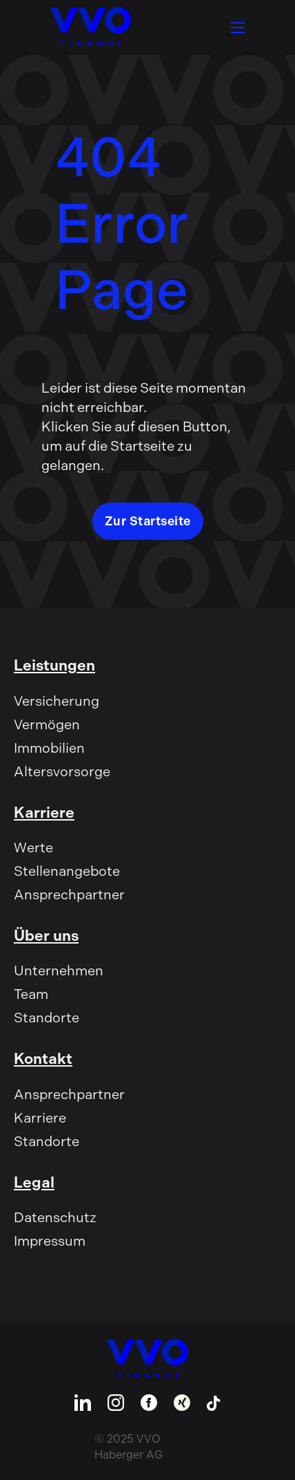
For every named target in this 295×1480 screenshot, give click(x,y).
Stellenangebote (67, 871)
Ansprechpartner (69, 894)
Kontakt (43, 1058)
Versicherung (56, 701)
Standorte (46, 1017)
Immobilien (49, 748)
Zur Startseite (148, 521)
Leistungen (54, 665)
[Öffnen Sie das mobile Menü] (238, 27)
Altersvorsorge (62, 771)
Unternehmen (58, 970)
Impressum (49, 1241)
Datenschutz (55, 1217)
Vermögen (47, 724)
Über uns (46, 935)
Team (31, 994)
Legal (34, 1182)
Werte (33, 847)
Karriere (44, 812)
